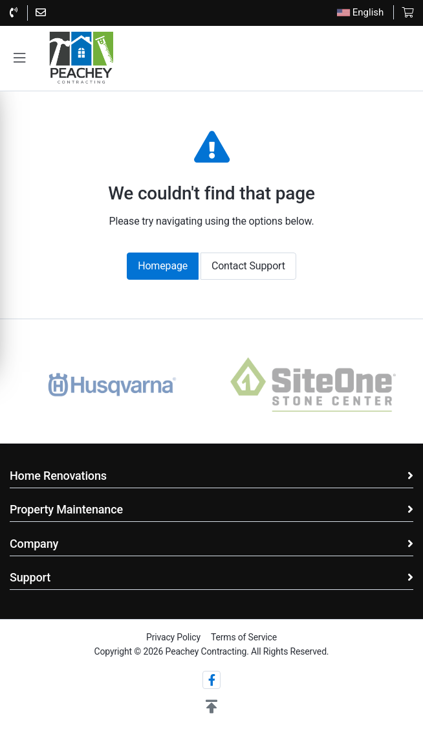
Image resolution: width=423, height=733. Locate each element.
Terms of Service (244, 637)
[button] (19, 58)
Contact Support (248, 266)
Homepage (163, 266)
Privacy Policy (173, 637)
